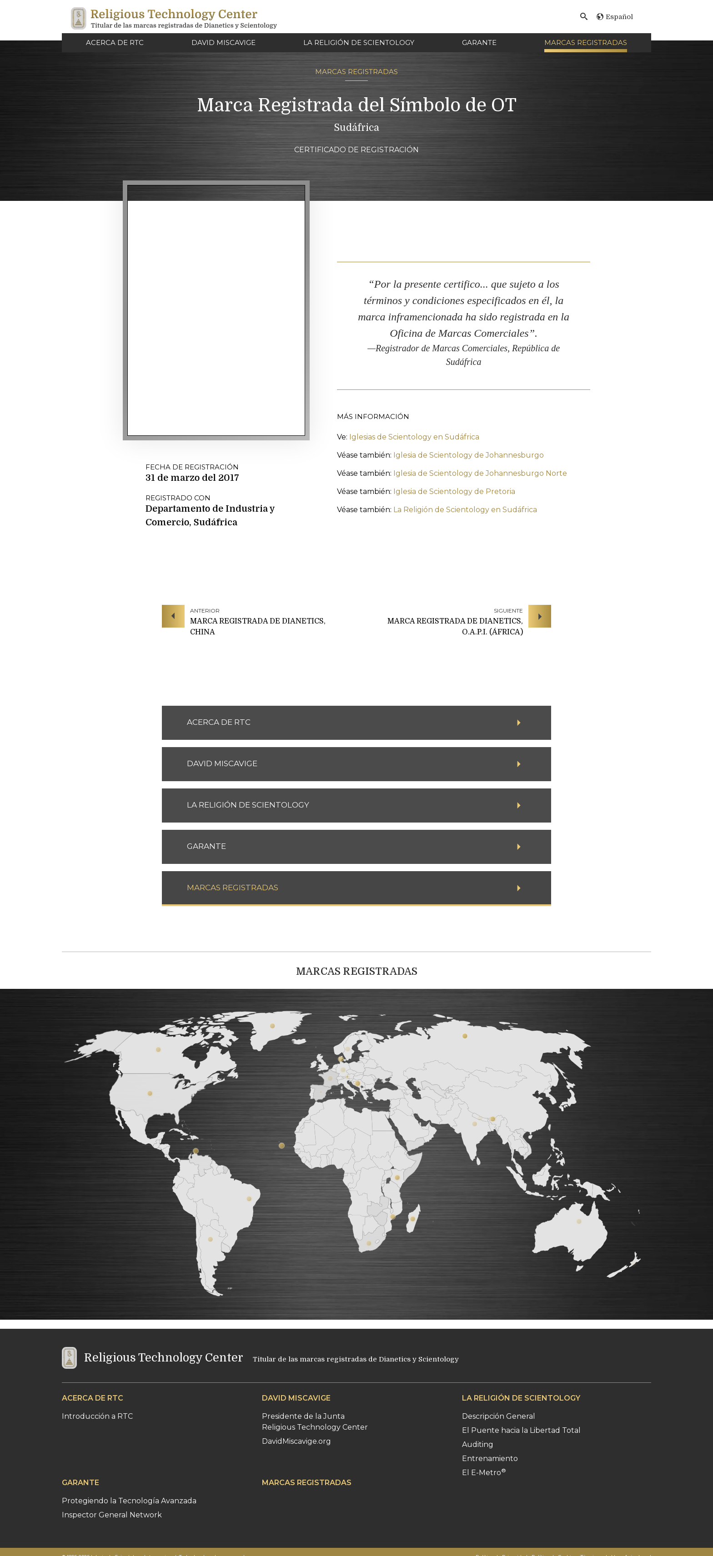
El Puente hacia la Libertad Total (521, 1430)
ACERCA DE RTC (115, 42)
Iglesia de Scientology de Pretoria (454, 491)
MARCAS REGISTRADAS (585, 42)
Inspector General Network (112, 1515)
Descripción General (498, 1416)
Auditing (477, 1444)
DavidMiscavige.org (296, 1441)
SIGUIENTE (508, 610)
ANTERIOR (205, 610)
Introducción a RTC (97, 1416)
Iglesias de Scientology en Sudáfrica (414, 437)
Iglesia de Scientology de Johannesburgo (468, 455)
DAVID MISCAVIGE (223, 42)
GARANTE (479, 42)
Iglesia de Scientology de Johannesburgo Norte (480, 473)
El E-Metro (484, 1472)
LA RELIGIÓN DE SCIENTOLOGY (358, 42)
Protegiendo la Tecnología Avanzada (129, 1500)
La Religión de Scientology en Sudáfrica (465, 509)
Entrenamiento (490, 1458)
